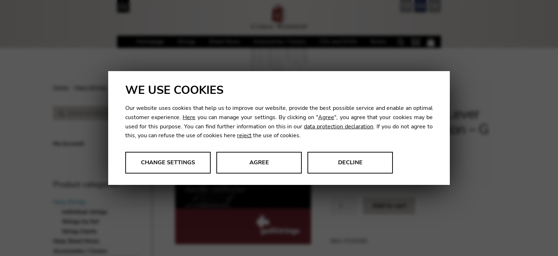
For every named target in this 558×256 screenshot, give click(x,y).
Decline (350, 162)
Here (189, 117)
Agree (326, 117)
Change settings (168, 162)
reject (244, 135)
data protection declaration (338, 126)
